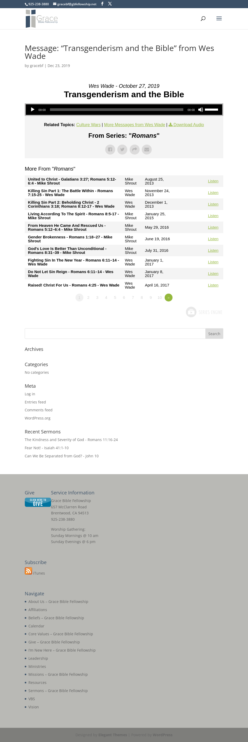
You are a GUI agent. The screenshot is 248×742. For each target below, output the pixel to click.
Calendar (36, 625)
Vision (33, 706)
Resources (37, 682)
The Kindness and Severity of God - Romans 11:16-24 (71, 439)
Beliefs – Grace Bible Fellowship (56, 617)
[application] (124, 109)
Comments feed (39, 409)
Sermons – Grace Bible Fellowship (58, 690)
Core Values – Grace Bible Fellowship (60, 633)
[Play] (32, 109)
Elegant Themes (112, 734)
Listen (213, 181)
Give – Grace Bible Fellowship (54, 641)
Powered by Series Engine (203, 312)
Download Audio (189, 124)
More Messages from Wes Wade (134, 124)
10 (160, 297)
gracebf (36, 65)
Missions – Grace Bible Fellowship (58, 674)
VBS (31, 698)
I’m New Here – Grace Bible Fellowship (62, 650)
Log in (30, 393)
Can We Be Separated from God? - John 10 (62, 455)
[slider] (116, 109)
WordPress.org (37, 418)
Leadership (38, 658)
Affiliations (37, 609)
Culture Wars (88, 124)
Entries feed (35, 402)
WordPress (163, 734)
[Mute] (200, 109)
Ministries (37, 666)
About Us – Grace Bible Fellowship (58, 601)
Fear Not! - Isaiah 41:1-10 (47, 447)
